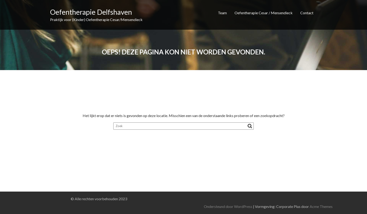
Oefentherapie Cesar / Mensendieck (264, 13)
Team (222, 13)
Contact (306, 13)
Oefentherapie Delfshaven (91, 12)
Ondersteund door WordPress (264, 206)
